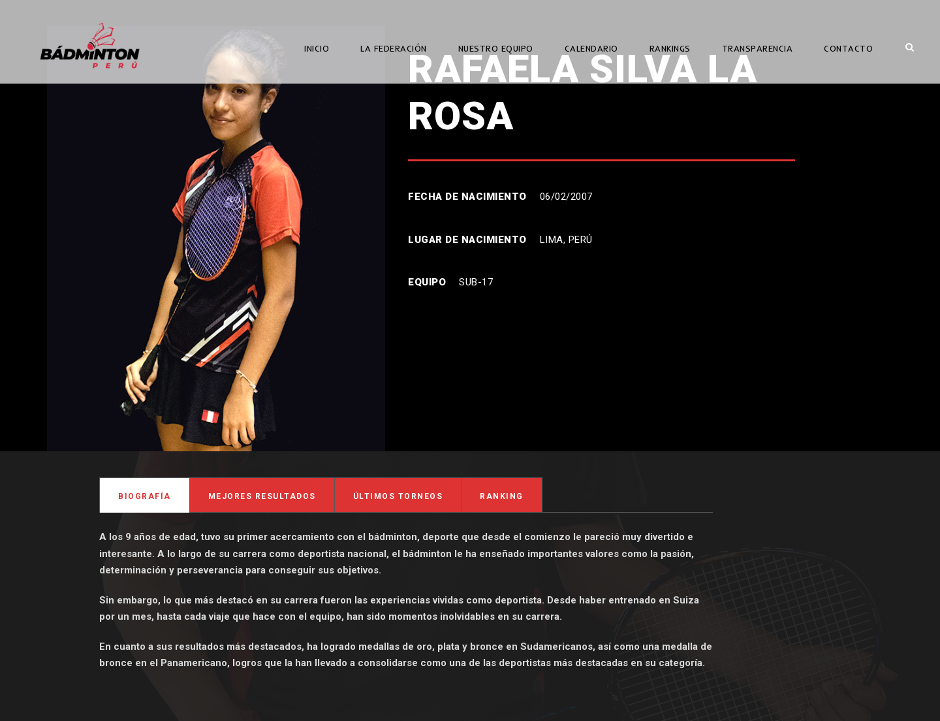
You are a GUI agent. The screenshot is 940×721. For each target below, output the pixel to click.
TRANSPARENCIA (757, 48)
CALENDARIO (591, 48)
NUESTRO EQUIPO (495, 48)
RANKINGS (670, 48)
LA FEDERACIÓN (393, 48)
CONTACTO (848, 48)
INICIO (316, 48)
